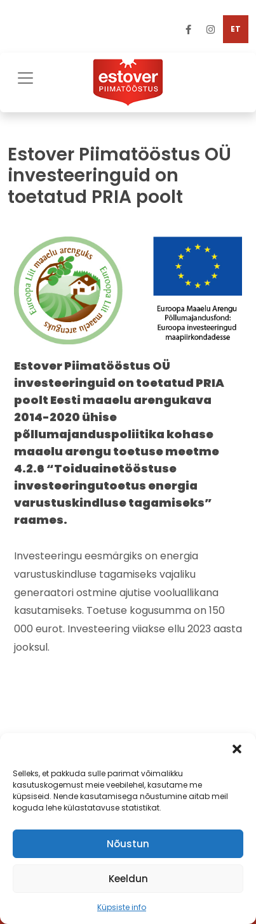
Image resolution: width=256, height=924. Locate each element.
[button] (237, 749)
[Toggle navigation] (25, 76)
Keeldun (128, 878)
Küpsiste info (121, 907)
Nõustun (128, 843)
